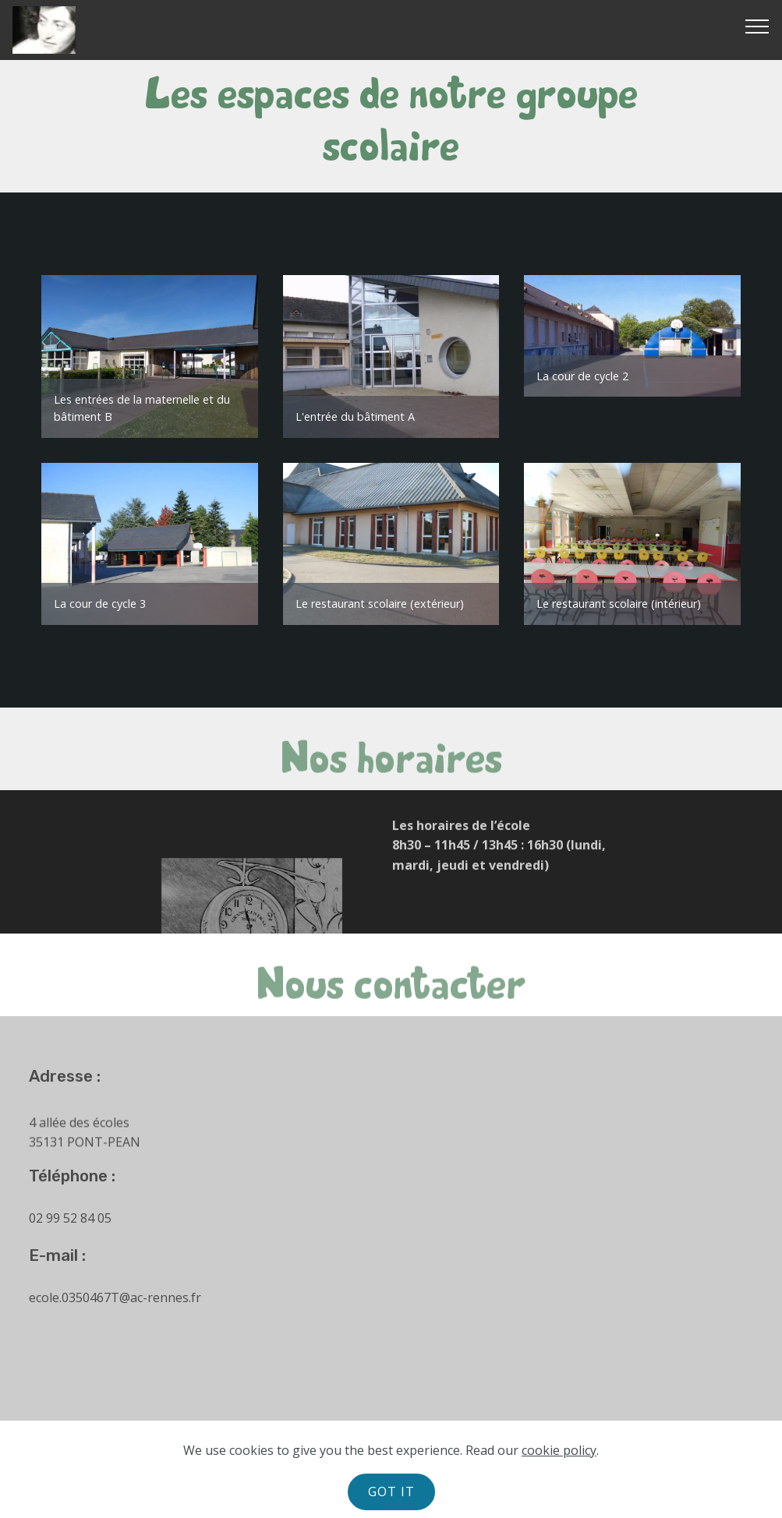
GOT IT (391, 1491)
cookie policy (559, 1450)
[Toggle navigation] (757, 26)
